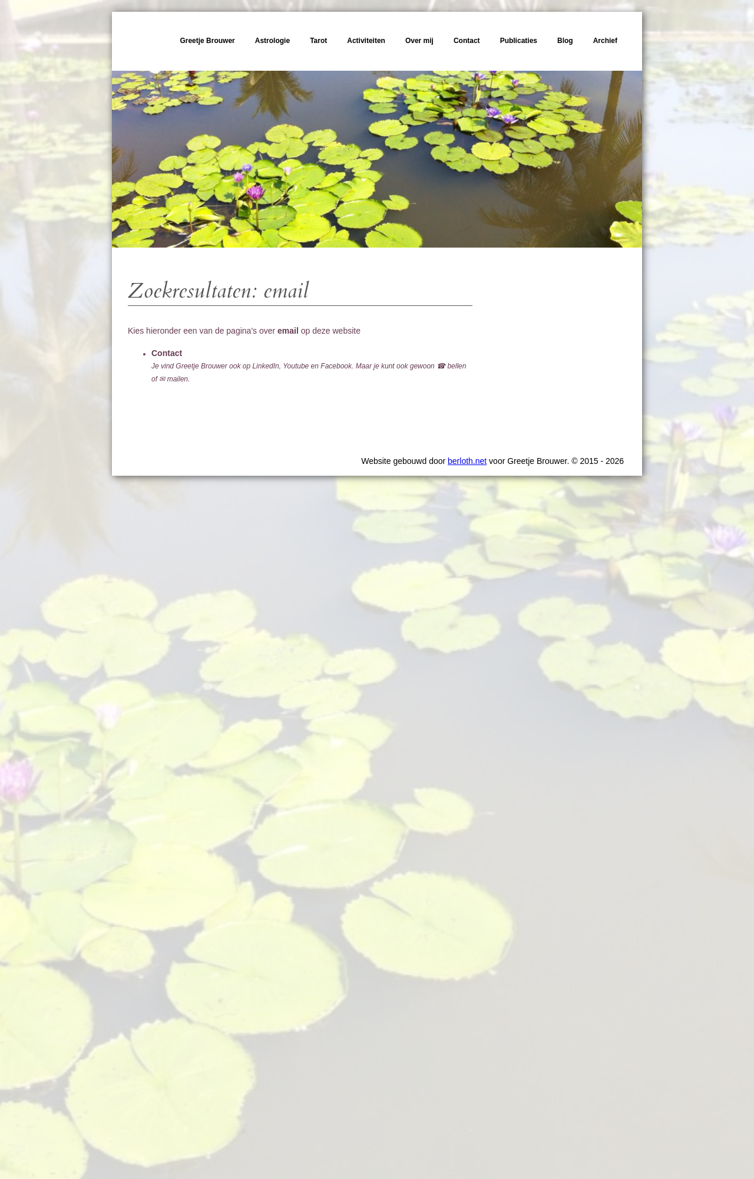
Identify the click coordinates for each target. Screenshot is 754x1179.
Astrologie (272, 41)
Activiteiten (366, 41)
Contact (467, 41)
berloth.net (467, 461)
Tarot (318, 41)
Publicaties (518, 41)
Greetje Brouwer (207, 41)
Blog (565, 41)
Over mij (419, 41)
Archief (605, 41)
